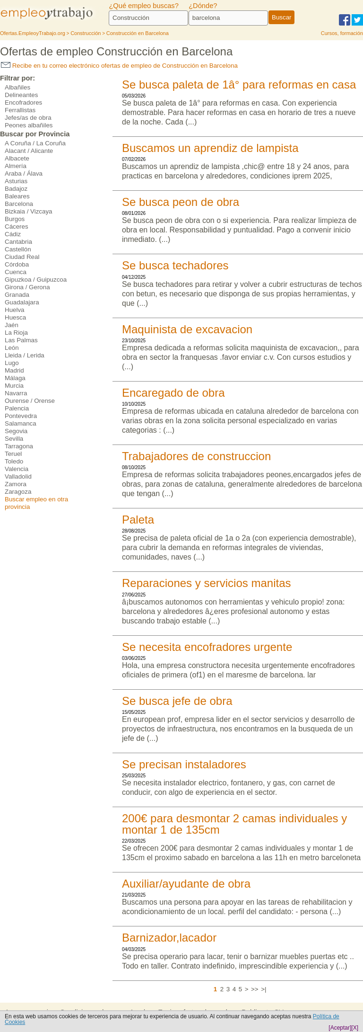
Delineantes (21, 94)
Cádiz (13, 234)
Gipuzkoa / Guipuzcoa (36, 279)
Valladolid (18, 476)
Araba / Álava (24, 173)
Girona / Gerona (27, 287)
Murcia (14, 385)
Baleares (17, 196)
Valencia (16, 468)
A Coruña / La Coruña (35, 143)
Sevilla (14, 438)
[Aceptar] (339, 1028)
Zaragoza (18, 491)
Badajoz (16, 188)
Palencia (17, 408)
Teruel (13, 453)
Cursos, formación (342, 33)
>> (255, 989)
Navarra (16, 393)
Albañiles (17, 87)
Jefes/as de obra (28, 117)
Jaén (11, 325)
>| (263, 989)
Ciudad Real (22, 256)
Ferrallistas (20, 110)
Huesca (15, 317)
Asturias (16, 181)
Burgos (15, 218)
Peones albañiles (29, 125)
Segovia (16, 431)
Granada (17, 294)
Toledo (14, 461)
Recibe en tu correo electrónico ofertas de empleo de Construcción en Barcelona (119, 65)
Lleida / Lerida (24, 355)
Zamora (15, 484)
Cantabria (18, 241)
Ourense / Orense (30, 400)
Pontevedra (21, 415)
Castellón (18, 249)
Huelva (15, 309)
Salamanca (20, 423)
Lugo (12, 362)
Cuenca (15, 272)
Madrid (14, 370)
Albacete (17, 158)
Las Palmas (21, 340)
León (12, 347)
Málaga (15, 378)
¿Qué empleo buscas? (143, 5)
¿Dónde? (203, 5)
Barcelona (19, 203)
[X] (354, 1028)
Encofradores (23, 102)
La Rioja (16, 332)
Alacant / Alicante (29, 150)
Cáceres (16, 226)
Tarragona (19, 446)
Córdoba (17, 264)
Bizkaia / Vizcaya (28, 211)
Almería (15, 165)
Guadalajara (22, 302)
